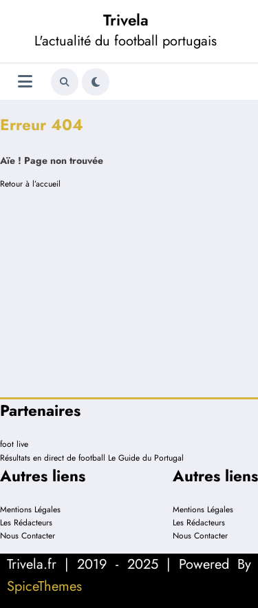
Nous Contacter (27, 536)
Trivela (126, 20)
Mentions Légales (30, 509)
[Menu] (25, 81)
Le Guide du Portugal (146, 458)
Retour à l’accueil (30, 184)
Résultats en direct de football (52, 458)
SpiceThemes (44, 586)
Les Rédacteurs (26, 522)
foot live (14, 444)
